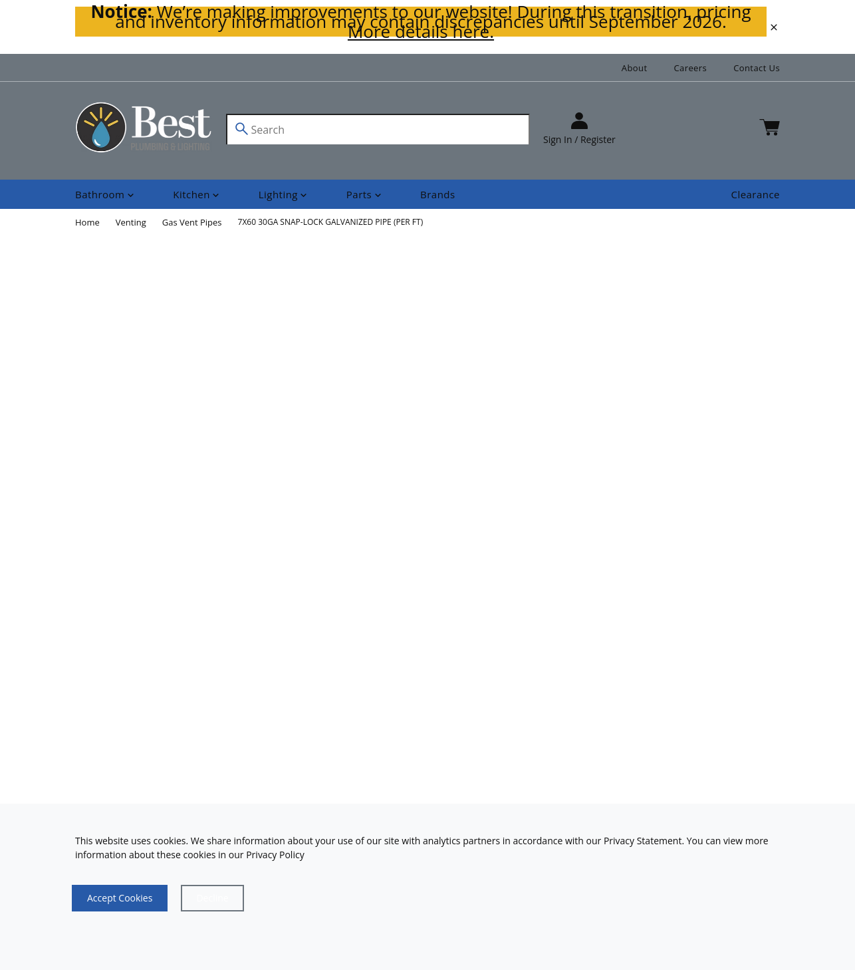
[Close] (212, 898)
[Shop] (105, 194)
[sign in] (579, 129)
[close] (774, 27)
